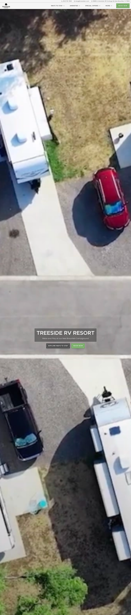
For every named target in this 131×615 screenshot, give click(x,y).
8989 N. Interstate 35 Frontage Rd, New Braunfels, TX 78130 (110, 1)
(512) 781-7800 (66, 1)
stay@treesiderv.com (81, 1)
